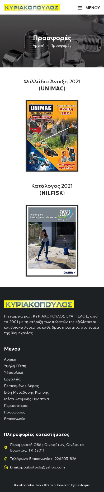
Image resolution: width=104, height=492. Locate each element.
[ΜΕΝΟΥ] (79, 7)
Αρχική (38, 45)
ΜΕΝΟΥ (93, 7)
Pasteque (82, 485)
